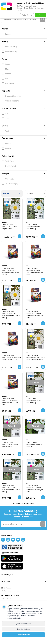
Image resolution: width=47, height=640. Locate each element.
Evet (40, 15)
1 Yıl (5, 113)
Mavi (5, 69)
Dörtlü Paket (9, 166)
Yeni (5, 131)
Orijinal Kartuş (9, 47)
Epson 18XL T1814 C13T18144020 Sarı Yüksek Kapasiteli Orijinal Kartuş (35, 357)
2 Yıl (5, 118)
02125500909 (7, 598)
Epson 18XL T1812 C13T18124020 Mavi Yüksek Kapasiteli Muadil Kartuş (34, 271)
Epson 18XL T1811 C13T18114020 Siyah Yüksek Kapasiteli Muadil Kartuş (11, 271)
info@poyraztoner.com (10, 591)
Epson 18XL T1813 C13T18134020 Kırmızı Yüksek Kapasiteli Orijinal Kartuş (34, 489)
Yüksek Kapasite (10, 101)
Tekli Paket (8, 161)
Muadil (6, 148)
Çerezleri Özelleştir (23, 623)
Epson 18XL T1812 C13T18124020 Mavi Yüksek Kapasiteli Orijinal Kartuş (11, 315)
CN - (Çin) (8, 179)
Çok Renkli (8, 83)
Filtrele (11, 193)
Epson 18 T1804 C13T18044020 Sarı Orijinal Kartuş (33, 227)
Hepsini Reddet (23, 629)
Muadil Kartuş (9, 51)
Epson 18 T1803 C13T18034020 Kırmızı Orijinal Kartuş (10, 444)
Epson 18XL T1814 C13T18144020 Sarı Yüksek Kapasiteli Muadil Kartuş (11, 357)
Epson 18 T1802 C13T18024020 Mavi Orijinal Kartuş (9, 227)
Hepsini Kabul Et (23, 635)
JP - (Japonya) (10, 183)
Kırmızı (6, 74)
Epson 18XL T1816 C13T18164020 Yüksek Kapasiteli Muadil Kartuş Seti (10, 402)
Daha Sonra (27, 15)
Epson (6, 34)
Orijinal (6, 144)
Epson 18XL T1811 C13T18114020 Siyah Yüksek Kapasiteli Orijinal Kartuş (11, 489)
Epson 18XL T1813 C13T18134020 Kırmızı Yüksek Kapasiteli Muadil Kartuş (34, 315)
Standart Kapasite (11, 96)
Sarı (5, 78)
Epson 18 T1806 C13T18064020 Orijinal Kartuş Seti (34, 444)
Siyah (6, 64)
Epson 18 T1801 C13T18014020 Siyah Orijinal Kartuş (33, 401)
